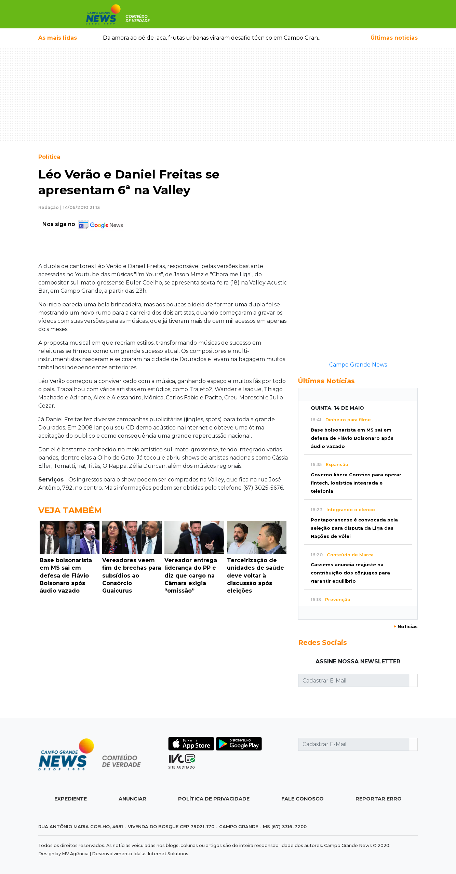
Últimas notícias (394, 38)
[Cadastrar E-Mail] (354, 680)
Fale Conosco (302, 799)
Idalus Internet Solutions (160, 853)
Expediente (70, 799)
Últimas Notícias (326, 381)
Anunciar (132, 799)
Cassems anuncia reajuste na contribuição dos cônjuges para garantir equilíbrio (350, 573)
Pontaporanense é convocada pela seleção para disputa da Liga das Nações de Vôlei (354, 528)
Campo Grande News (358, 364)
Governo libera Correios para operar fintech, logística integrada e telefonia (356, 483)
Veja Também (70, 510)
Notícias (405, 626)
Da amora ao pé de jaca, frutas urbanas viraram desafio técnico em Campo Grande (214, 38)
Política (49, 157)
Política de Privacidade (214, 799)
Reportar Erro (379, 799)
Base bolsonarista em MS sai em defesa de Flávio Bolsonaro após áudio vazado (352, 438)
